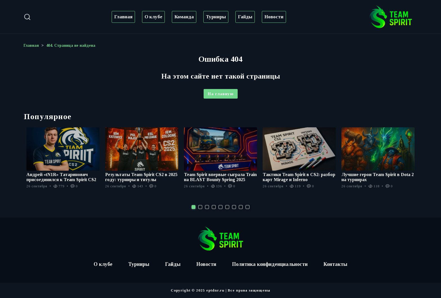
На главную (221, 94)
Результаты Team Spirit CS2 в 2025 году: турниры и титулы (141, 177)
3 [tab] (207, 207)
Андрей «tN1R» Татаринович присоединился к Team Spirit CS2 (61, 177)
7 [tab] (234, 207)
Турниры (216, 16)
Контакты (335, 264)
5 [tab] (220, 207)
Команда (184, 16)
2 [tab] (200, 207)
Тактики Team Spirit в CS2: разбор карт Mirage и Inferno (299, 177)
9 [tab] (247, 207)
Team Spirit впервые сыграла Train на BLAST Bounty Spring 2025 (220, 177)
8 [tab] (241, 207)
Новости (274, 16)
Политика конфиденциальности (270, 264)
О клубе (153, 16)
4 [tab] (214, 207)
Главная (123, 16)
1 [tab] (193, 207)
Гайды (245, 16)
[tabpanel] (63, 160)
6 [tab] (227, 207)
